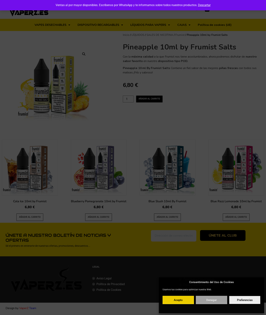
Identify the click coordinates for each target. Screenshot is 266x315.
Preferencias (245, 300)
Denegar (211, 300)
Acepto (178, 300)
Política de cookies (193, 308)
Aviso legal (233, 308)
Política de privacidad (215, 308)
